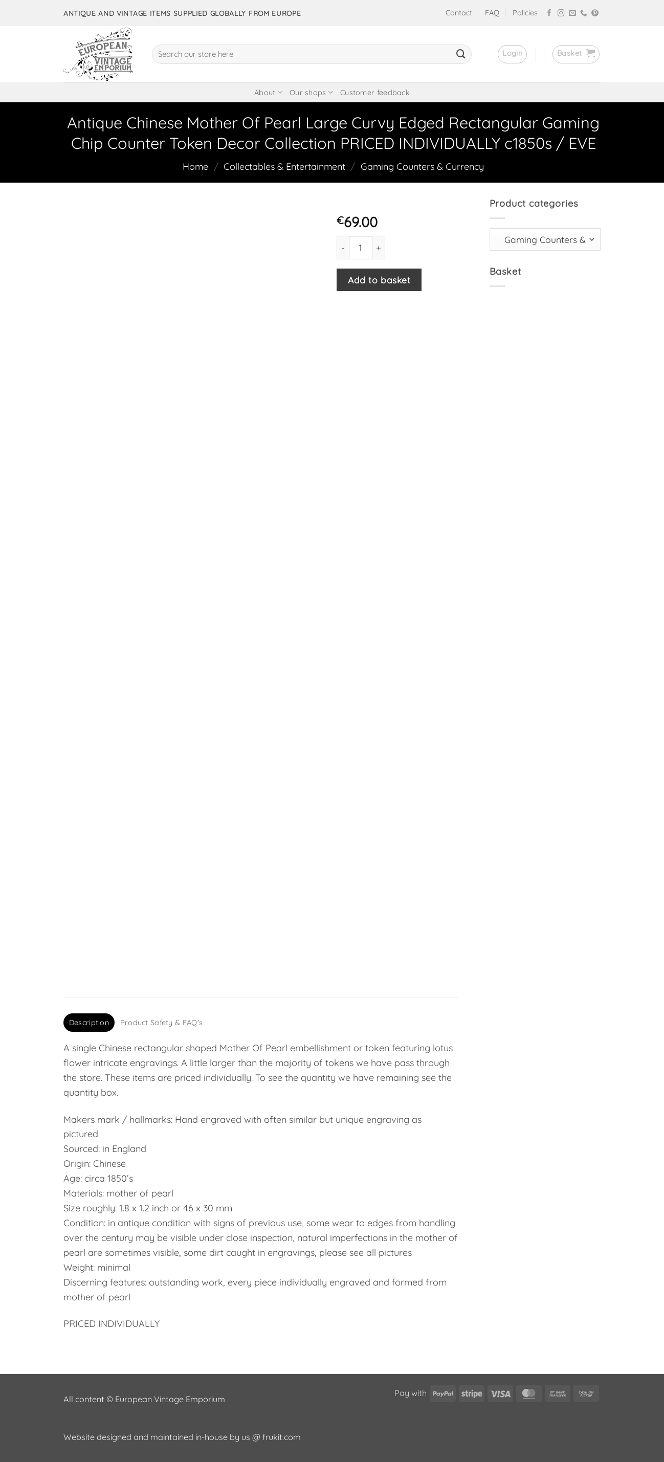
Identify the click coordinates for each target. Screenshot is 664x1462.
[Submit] (461, 54)
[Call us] (583, 13)
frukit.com (281, 1437)
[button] (512, 54)
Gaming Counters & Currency (422, 166)
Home (195, 166)
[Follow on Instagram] (561, 13)
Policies (525, 12)
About (268, 92)
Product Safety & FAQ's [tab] (161, 1022)
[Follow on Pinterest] (595, 13)
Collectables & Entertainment (284, 166)
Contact (459, 12)
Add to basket (379, 279)
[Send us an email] (572, 13)
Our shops (311, 92)
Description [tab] (89, 1022)
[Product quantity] (360, 247)
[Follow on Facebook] (549, 13)
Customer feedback (375, 92)
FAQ (492, 12)
